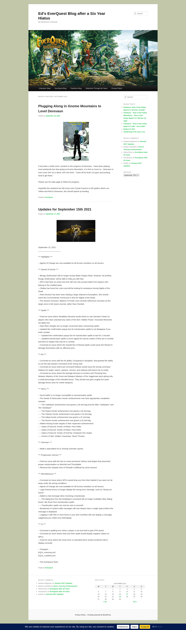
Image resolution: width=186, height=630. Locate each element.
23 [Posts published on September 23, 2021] (120, 597)
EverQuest (49, 197)
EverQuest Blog (60, 88)
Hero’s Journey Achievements (65, 586)
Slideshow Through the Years (96, 88)
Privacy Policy (116, 88)
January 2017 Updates (63, 583)
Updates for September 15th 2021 (64, 209)
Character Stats (45, 88)
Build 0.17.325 (129, 129)
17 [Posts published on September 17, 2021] (127, 594)
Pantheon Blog (76, 88)
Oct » (135, 602)
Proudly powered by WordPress (99, 615)
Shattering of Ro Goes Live (134, 132)
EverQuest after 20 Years (60, 589)
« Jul (105, 602)
